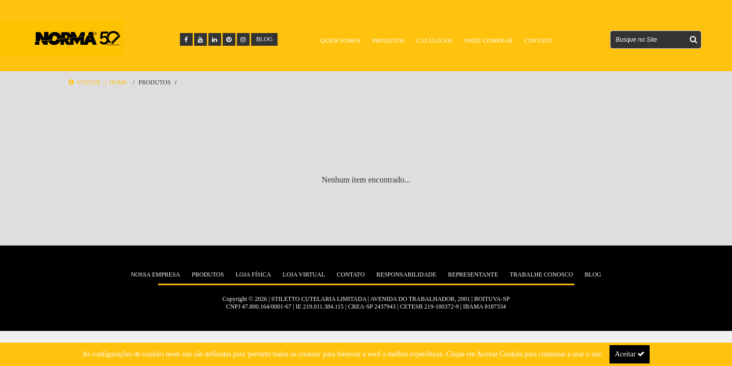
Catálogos (434, 40)
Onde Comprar (488, 40)
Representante (473, 274)
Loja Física (253, 274)
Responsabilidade (406, 274)
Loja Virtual (304, 274)
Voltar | (89, 82)
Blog (593, 274)
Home (118, 82)
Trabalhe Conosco (541, 274)
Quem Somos (340, 40)
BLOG (264, 39)
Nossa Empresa (155, 274)
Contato (538, 40)
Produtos (389, 40)
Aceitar (630, 354)
